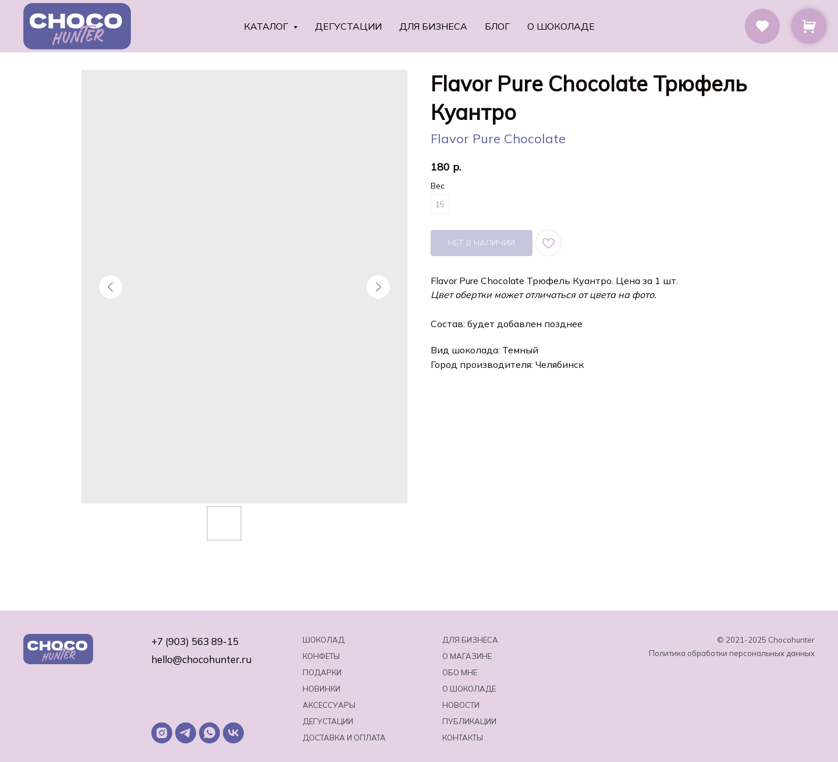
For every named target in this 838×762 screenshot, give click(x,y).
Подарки (322, 672)
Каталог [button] (267, 26)
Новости (461, 705)
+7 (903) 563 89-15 (195, 641)
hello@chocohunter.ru (201, 659)
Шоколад (324, 639)
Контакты (462, 737)
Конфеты (321, 656)
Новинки (321, 688)
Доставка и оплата (344, 737)
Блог (497, 26)
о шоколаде (469, 688)
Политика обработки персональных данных (732, 653)
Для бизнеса (433, 26)
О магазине (467, 656)
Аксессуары (329, 705)
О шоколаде (561, 26)
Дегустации (348, 26)
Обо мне (459, 672)
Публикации (469, 721)
